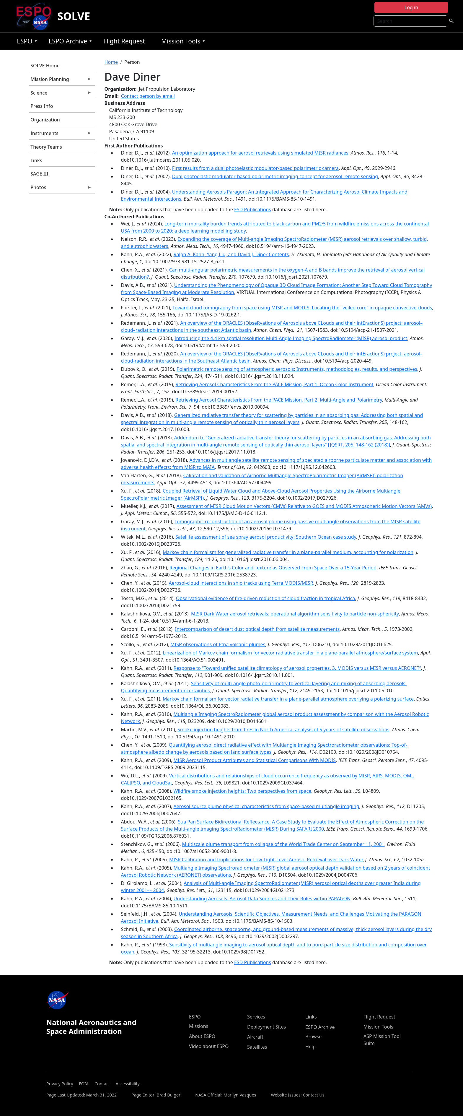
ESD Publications (252, 209)
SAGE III (39, 173)
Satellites (257, 1047)
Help (310, 1046)
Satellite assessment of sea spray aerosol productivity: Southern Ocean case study (265, 537)
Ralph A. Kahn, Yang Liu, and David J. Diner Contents (231, 254)
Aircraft (255, 1037)
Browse (313, 1036)
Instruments (60, 134)
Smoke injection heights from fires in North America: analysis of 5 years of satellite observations (283, 729)
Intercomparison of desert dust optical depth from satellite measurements (257, 629)
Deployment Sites (266, 1027)
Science (60, 94)
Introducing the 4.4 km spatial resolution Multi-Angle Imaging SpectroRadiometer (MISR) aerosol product (291, 338)
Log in (411, 7)
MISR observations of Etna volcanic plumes (217, 644)
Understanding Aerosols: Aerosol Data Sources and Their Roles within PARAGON (262, 898)
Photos (60, 189)
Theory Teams (46, 147)
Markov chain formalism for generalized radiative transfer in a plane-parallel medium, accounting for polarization (288, 552)
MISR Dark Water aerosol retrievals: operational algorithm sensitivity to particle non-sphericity (295, 613)
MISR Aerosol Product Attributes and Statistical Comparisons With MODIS (255, 760)
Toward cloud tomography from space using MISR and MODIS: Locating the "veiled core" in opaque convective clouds (302, 307)
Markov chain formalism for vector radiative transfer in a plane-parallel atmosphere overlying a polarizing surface (288, 699)
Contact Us (313, 1095)
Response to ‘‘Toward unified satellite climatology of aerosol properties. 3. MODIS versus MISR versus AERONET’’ (297, 668)
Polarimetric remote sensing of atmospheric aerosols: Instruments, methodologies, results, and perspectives (297, 369)
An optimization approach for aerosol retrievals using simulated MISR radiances (260, 153)
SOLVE (73, 16)
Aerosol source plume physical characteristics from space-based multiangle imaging (266, 806)
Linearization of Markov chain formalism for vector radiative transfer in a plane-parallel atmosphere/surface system (290, 652)
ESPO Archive (69, 42)
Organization (45, 119)
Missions (198, 1026)
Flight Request (124, 41)
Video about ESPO (209, 1046)
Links (36, 160)
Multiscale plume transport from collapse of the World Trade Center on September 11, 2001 (283, 844)
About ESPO (202, 1036)
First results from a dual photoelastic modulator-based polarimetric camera (255, 168)
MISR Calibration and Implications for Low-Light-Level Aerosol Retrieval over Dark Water (266, 859)
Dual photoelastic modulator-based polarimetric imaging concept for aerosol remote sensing (275, 176)
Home (111, 62)
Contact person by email (148, 96)
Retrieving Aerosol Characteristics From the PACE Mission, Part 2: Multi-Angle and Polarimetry (278, 400)
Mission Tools (182, 42)
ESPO (26, 42)
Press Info (41, 106)
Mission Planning (60, 80)
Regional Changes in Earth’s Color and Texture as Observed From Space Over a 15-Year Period (272, 567)
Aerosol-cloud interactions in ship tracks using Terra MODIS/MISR (241, 583)
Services (256, 1016)
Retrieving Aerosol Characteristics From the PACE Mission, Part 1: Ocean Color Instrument (274, 384)
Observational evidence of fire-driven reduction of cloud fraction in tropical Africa (265, 598)
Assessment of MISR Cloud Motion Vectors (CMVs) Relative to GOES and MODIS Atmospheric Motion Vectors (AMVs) (304, 506)
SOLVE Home (45, 65)
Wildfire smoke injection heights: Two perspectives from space (243, 791)
